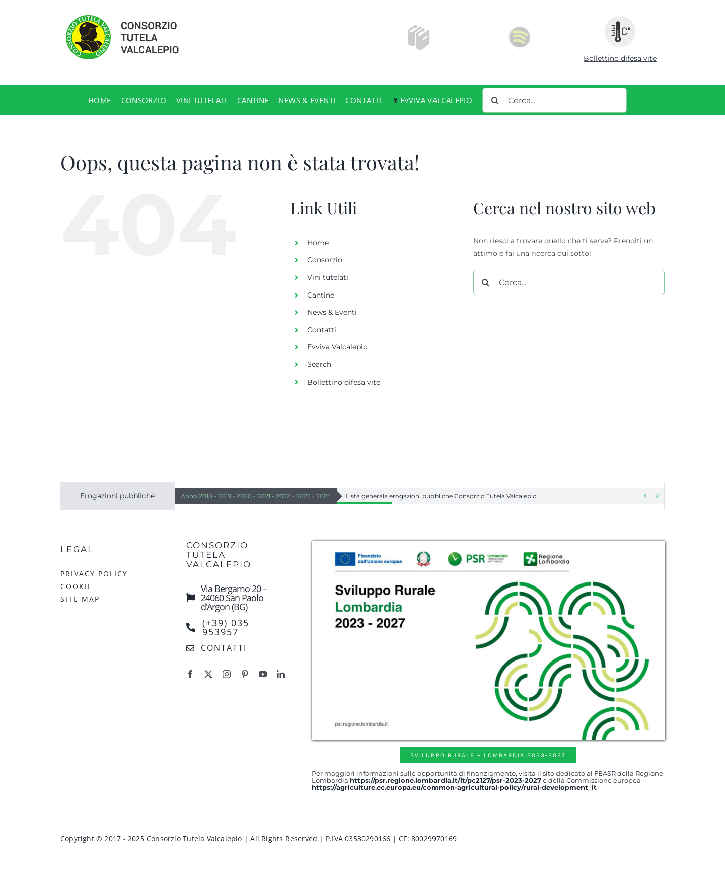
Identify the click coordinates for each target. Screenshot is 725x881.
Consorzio (324, 259)
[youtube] (263, 674)
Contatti (321, 329)
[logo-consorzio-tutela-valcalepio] (133, 16)
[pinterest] (245, 674)
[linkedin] (281, 674)
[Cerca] (495, 100)
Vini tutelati (327, 277)
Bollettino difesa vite (620, 58)
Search (319, 364)
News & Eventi (332, 312)
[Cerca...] (554, 100)
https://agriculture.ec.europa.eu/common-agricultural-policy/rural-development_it (454, 787)
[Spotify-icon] (519, 28)
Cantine (320, 295)
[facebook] (190, 674)
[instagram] (227, 674)
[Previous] (645, 496)
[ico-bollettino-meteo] (620, 19)
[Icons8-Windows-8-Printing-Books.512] (418, 28)
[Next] (657, 496)
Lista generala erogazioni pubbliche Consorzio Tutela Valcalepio (441, 496)
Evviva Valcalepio (337, 346)
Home (318, 242)
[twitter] (208, 674)
